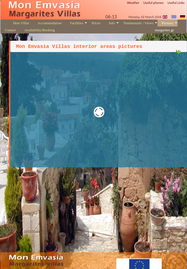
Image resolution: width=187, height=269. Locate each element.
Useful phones (153, 2)
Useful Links (176, 2)
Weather (133, 2)
